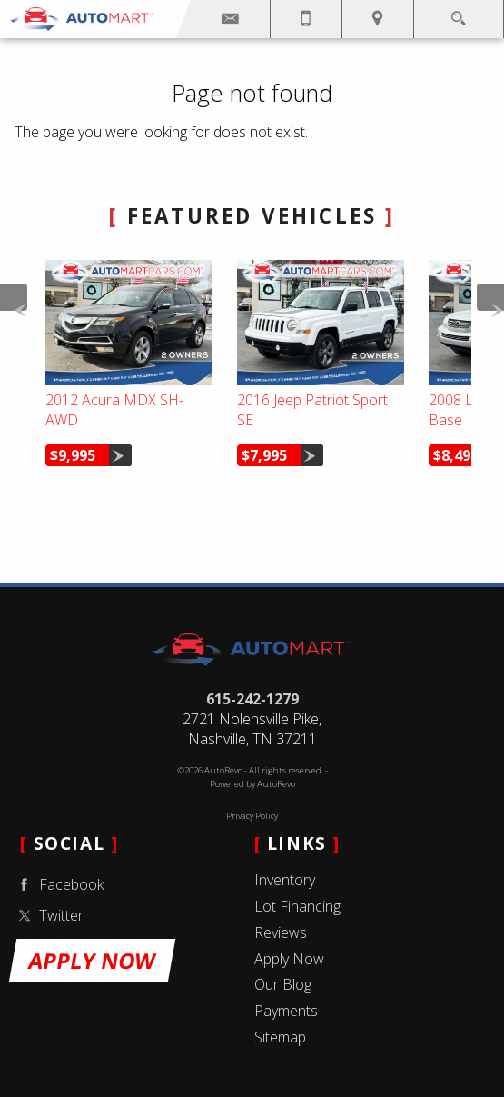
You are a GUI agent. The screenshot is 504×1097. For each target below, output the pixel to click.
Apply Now (289, 959)
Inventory (284, 880)
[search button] (458, 13)
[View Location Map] (377, 19)
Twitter (48, 915)
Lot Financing (297, 906)
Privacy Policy (252, 816)
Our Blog (282, 984)
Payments (286, 1011)
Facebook (58, 884)
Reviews (280, 932)
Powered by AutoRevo (252, 784)
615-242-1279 (252, 699)
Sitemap (280, 1037)
